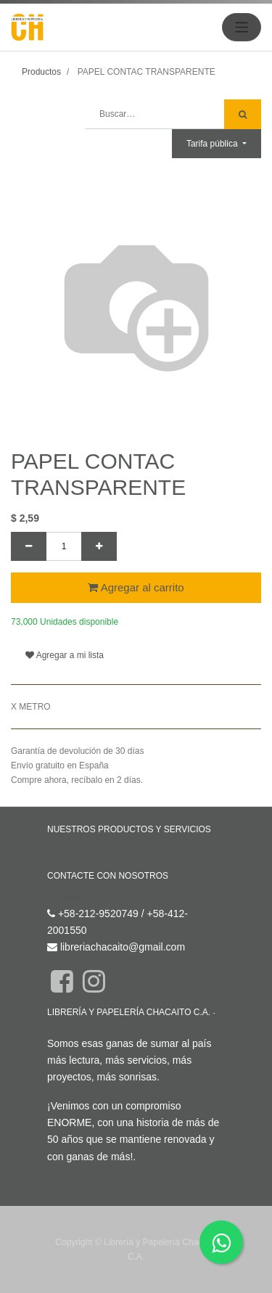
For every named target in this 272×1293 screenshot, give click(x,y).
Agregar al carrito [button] (136, 587)
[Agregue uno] (99, 546)
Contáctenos (75, 896)
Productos (41, 72)
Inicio (59, 850)
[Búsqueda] (242, 114)
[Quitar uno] (28, 546)
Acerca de (67, 1023)
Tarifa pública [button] (213, 144)
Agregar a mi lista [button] (64, 655)
